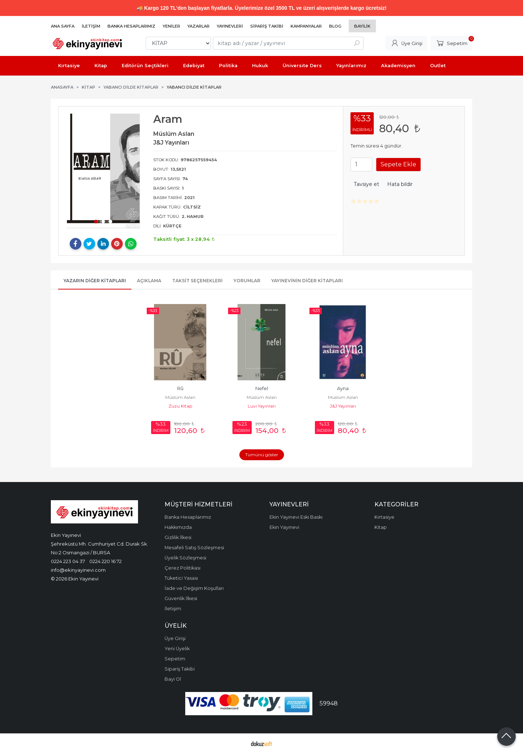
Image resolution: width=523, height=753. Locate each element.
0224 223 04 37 (68, 561)
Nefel (261, 388)
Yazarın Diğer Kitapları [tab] (95, 280)
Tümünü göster (261, 454)
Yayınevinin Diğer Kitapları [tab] (307, 280)
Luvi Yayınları (262, 406)
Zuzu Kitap (180, 406)
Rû (180, 388)
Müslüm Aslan (180, 397)
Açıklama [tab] (149, 280)
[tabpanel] (103, 171)
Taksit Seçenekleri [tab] (197, 280)
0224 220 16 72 (105, 561)
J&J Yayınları (343, 406)
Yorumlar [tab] (247, 280)
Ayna (343, 388)
